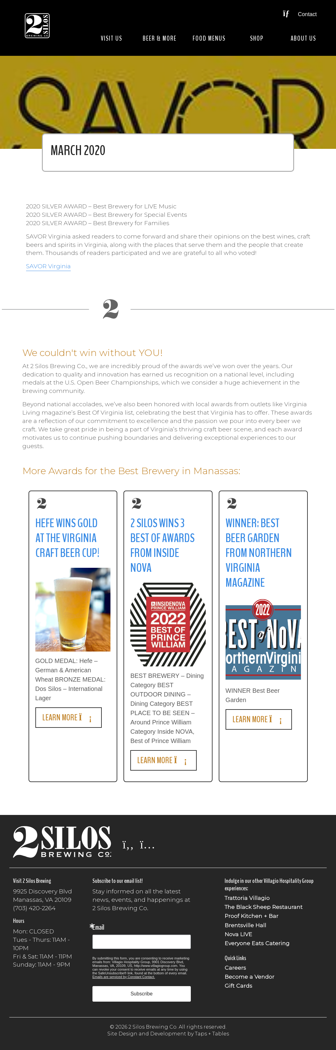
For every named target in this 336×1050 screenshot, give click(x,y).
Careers (235, 967)
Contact (300, 14)
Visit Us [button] (111, 38)
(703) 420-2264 (34, 908)
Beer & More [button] (160, 38)
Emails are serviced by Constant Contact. (123, 977)
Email (98, 927)
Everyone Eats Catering (257, 943)
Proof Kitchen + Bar (251, 916)
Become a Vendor (249, 976)
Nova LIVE (238, 934)
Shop (257, 38)
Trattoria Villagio (247, 898)
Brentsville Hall (245, 925)
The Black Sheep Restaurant (263, 907)
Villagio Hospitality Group (289, 881)
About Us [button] (303, 38)
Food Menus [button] (209, 38)
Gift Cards (238, 985)
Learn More (68, 717)
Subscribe (142, 993)
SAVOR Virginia (48, 266)
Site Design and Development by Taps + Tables (168, 1034)
